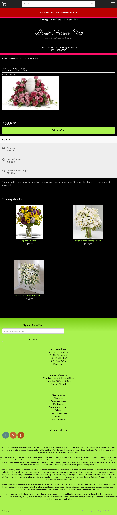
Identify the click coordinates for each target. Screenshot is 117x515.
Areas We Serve (58, 401)
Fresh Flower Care (58, 413)
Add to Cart (58, 130)
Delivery (58, 410)
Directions (58, 364)
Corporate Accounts (58, 407)
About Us (58, 398)
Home (4, 59)
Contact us (58, 404)
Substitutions (58, 419)
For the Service (15, 59)
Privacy (58, 416)
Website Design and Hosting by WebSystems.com (98, 511)
